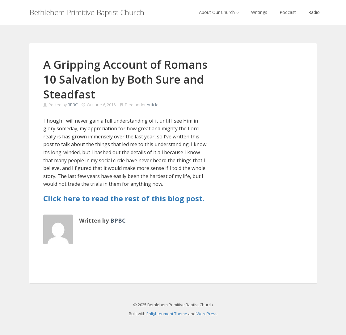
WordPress (206, 313)
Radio (314, 12)
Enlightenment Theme (166, 313)
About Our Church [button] (219, 12)
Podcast (288, 12)
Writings (259, 12)
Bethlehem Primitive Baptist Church (86, 12)
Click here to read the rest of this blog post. (123, 198)
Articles (153, 104)
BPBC (73, 104)
